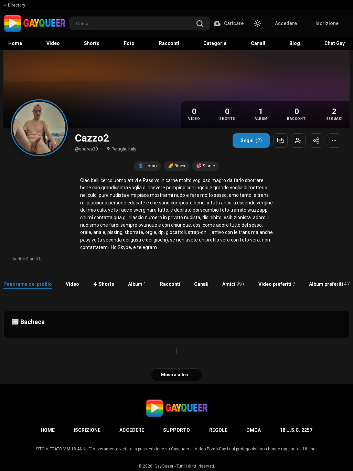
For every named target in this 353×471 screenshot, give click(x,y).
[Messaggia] (280, 140)
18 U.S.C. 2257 (296, 430)
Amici (233, 284)
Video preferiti (276, 284)
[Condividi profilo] (316, 140)
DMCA (253, 430)
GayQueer (163, 466)
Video (72, 284)
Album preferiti (329, 284)
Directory (14, 5)
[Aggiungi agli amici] (298, 140)
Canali (201, 284)
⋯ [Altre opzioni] (334, 140)
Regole (218, 430)
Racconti (170, 284)
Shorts (103, 284)
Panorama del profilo (27, 284)
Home (48, 430)
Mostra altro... (176, 374)
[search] (199, 24)
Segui (251, 140)
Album (137, 284)
